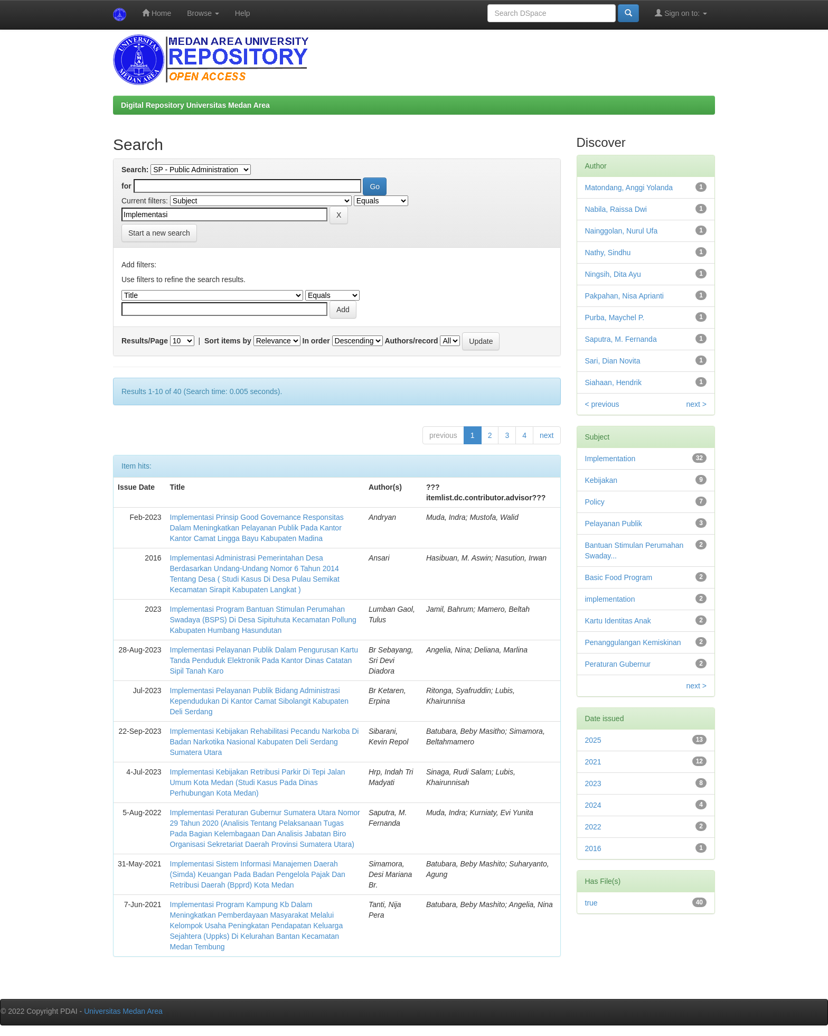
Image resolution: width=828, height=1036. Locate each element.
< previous (602, 404)
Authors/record (411, 341)
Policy (595, 502)
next (546, 435)
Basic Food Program (619, 577)
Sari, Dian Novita (613, 361)
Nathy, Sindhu (608, 252)
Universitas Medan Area (123, 1011)
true (591, 903)
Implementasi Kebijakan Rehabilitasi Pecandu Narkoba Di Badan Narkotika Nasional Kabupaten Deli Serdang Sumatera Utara (264, 742)
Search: (134, 169)
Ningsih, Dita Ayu (613, 274)
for (126, 186)
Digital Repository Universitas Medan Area (195, 105)
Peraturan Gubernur (618, 664)
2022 (593, 827)
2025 (593, 740)
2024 (593, 805)
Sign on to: (681, 12)
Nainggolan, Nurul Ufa (621, 231)
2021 (593, 762)
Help (242, 13)
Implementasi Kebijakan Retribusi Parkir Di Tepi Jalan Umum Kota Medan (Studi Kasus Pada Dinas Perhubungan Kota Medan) (257, 782)
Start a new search (159, 233)
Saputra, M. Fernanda (621, 339)
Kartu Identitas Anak (618, 621)
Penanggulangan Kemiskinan (633, 642)
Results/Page (144, 341)
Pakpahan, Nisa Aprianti (624, 296)
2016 (593, 848)
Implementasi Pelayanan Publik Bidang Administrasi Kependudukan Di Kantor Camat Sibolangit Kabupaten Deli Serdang (259, 701)
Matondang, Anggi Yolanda (629, 187)
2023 (593, 783)
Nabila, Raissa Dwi (616, 209)
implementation (610, 599)
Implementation (610, 458)
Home (156, 12)
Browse (203, 13)
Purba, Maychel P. (615, 317)
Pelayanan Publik (613, 523)
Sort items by (227, 341)
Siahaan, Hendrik (613, 382)
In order (316, 341)
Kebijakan (601, 480)
